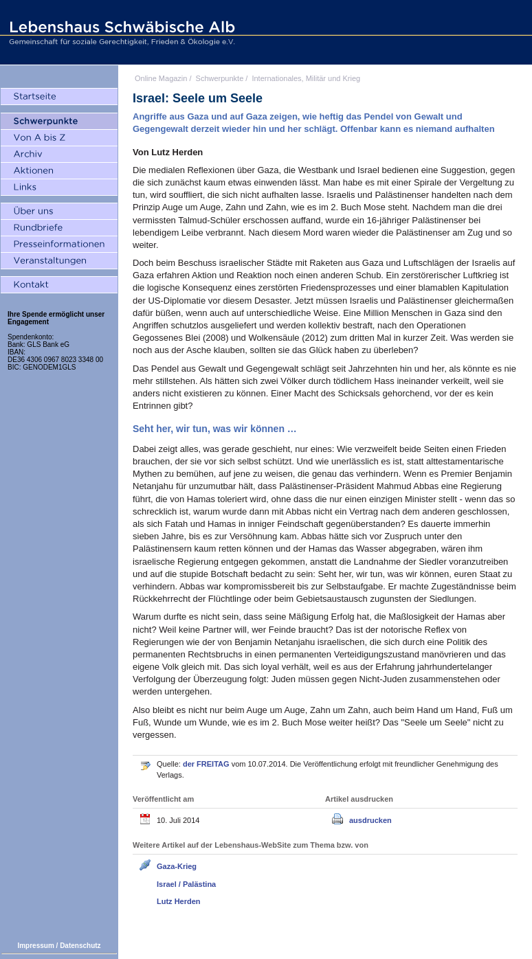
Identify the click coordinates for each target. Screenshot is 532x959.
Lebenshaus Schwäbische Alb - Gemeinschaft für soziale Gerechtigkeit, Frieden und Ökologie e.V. (120, 32)
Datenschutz (80, 945)
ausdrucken (370, 820)
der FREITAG (207, 764)
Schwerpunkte (220, 78)
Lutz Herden (179, 901)
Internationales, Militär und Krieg (306, 78)
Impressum (35, 945)
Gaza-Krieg (177, 866)
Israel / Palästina (186, 884)
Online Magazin (161, 78)
